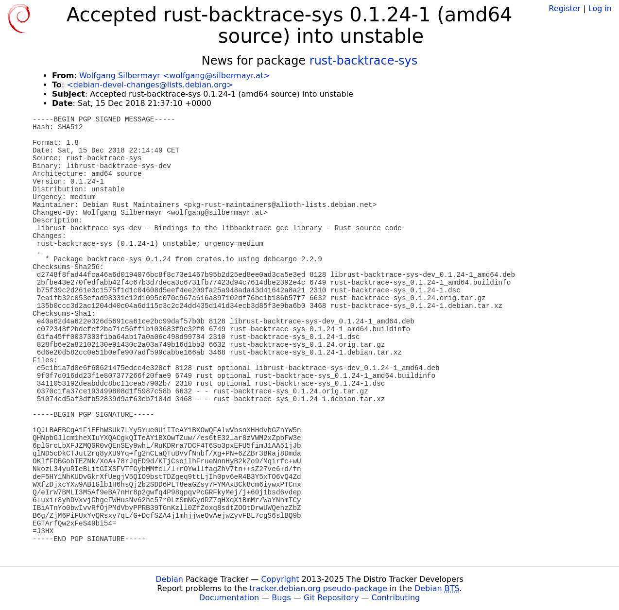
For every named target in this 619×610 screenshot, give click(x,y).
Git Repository (331, 597)
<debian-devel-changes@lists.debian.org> (150, 84)
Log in (600, 8)
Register (565, 8)
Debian (169, 579)
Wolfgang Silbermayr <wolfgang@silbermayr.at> (174, 75)
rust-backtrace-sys (364, 61)
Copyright (280, 579)
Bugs (281, 597)
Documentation (229, 597)
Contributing (396, 597)
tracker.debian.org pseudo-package (318, 588)
